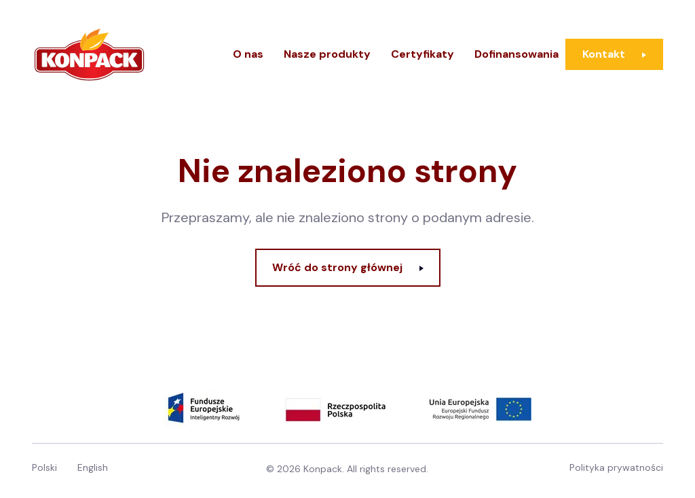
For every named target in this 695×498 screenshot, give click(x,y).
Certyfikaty (422, 54)
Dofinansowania (516, 54)
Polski (44, 467)
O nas (248, 54)
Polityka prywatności (616, 467)
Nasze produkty (327, 54)
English (92, 467)
